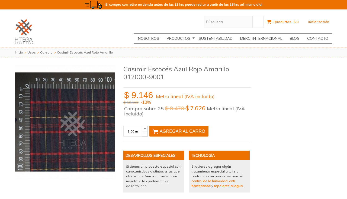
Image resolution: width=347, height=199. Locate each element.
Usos (31, 52)
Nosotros (148, 38)
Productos (181, 38)
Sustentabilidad (216, 38)
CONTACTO (317, 38)
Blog (295, 38)
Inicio (19, 52)
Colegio (46, 52)
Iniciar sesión (318, 22)
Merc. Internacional (261, 38)
